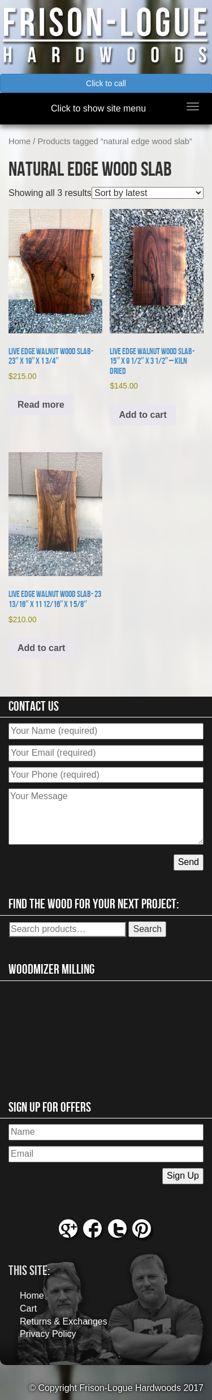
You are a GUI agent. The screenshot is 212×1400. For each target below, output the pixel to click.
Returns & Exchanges (63, 1321)
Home (19, 141)
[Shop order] (148, 193)
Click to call (106, 83)
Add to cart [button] (142, 415)
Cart (28, 1308)
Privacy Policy (48, 1334)
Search (147, 929)
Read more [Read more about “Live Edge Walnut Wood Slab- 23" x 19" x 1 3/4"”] (41, 404)
